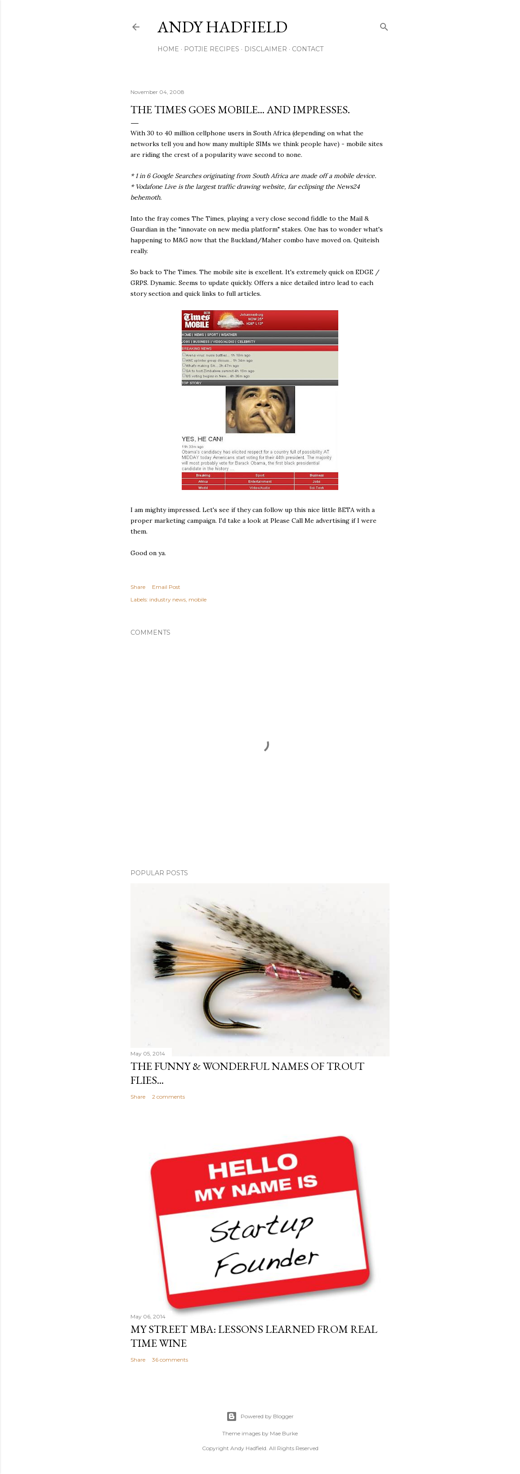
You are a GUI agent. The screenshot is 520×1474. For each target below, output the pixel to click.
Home (168, 49)
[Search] (384, 25)
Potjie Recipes (211, 49)
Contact (307, 49)
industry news (167, 599)
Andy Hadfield (222, 26)
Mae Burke (284, 1433)
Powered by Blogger (260, 1416)
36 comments (170, 1359)
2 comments (168, 1096)
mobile (197, 599)
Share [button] (137, 586)
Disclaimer (265, 49)
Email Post (166, 586)
